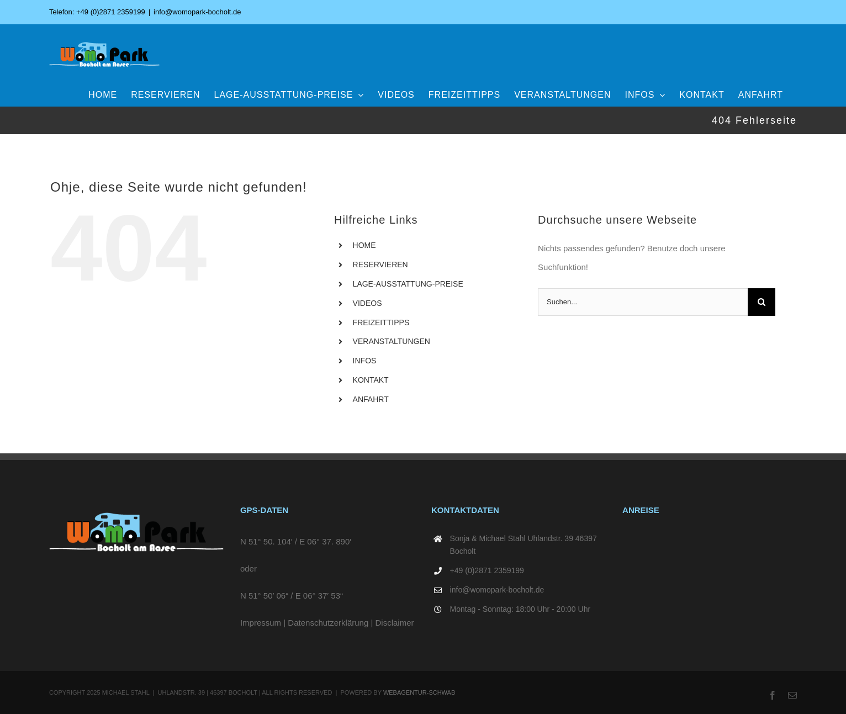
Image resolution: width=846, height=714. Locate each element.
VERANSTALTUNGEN (391, 341)
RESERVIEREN (380, 264)
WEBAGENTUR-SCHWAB (419, 692)
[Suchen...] (643, 302)
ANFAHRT (371, 399)
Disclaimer (395, 622)
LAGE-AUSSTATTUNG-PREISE (408, 283)
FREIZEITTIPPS (381, 322)
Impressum (260, 622)
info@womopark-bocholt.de (197, 12)
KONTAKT (371, 379)
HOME (364, 245)
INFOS (365, 360)
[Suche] (761, 302)
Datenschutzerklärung (328, 622)
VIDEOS (367, 303)
